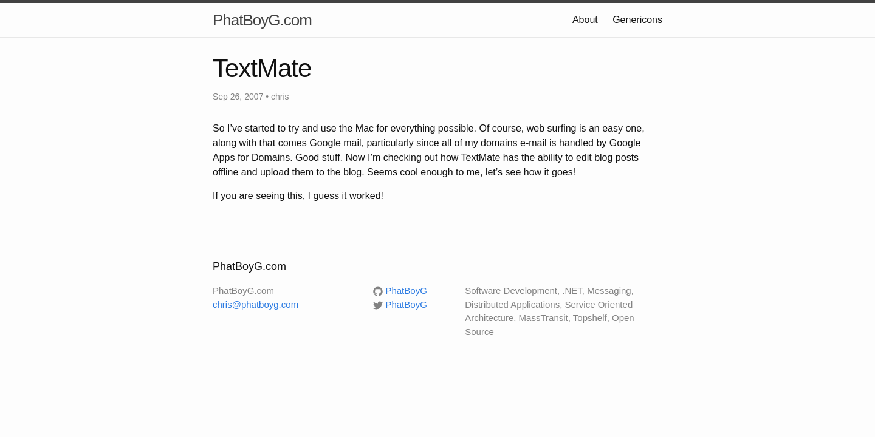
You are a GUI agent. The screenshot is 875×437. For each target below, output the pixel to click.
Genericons (637, 20)
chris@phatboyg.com (255, 304)
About (585, 20)
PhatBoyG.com (262, 20)
